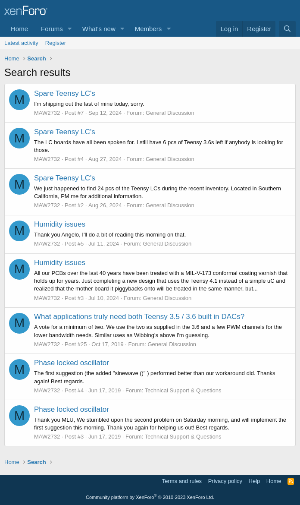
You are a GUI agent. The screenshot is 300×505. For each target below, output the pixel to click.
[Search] (287, 29)
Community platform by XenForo (150, 497)
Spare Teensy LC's (64, 93)
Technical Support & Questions (183, 390)
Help (254, 481)
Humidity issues (59, 224)
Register (55, 43)
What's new (99, 28)
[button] (70, 29)
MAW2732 (47, 113)
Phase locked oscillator (71, 363)
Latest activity (21, 43)
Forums (52, 28)
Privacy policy (225, 481)
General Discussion (170, 113)
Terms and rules (182, 481)
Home (19, 28)
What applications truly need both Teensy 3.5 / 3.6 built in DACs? (139, 316)
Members (148, 28)
